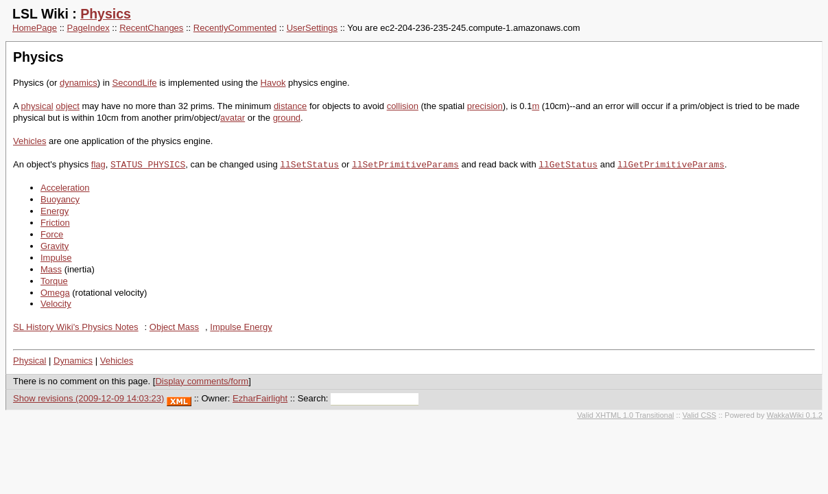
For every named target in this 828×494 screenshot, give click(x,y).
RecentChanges (151, 28)
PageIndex (88, 28)
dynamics (78, 83)
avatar (232, 118)
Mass (51, 269)
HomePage (34, 28)
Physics (105, 13)
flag (98, 165)
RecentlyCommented (234, 28)
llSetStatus (309, 164)
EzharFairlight (260, 398)
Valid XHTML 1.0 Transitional (625, 415)
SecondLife (135, 83)
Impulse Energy (241, 327)
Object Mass (174, 327)
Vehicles (29, 141)
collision (402, 106)
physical (37, 106)
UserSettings (312, 28)
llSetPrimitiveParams (405, 164)
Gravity (54, 246)
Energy (54, 211)
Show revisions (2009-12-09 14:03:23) (88, 398)
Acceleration (65, 188)
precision (485, 106)
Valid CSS (699, 415)
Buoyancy (60, 199)
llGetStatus (568, 164)
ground (286, 118)
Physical (29, 360)
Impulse (56, 257)
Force (51, 234)
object (68, 106)
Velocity (55, 303)
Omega (55, 292)
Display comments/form (201, 381)
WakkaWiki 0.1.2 (794, 415)
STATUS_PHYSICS (147, 164)
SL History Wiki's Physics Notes (76, 327)
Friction (55, 222)
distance (290, 106)
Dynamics (73, 360)
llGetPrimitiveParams (670, 164)
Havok (273, 83)
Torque (54, 281)
